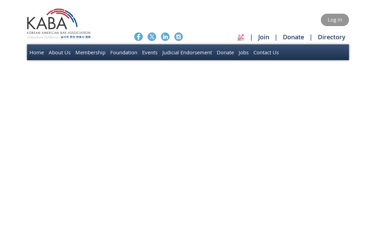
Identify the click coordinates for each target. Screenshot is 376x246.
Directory (332, 37)
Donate (293, 37)
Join (263, 37)
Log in (335, 19)
